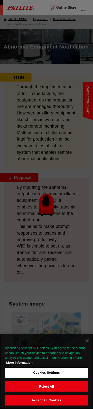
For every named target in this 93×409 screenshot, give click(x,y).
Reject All (46, 386)
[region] (46, 371)
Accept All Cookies (47, 400)
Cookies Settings (46, 372)
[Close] (87, 340)
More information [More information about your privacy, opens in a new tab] (19, 362)
